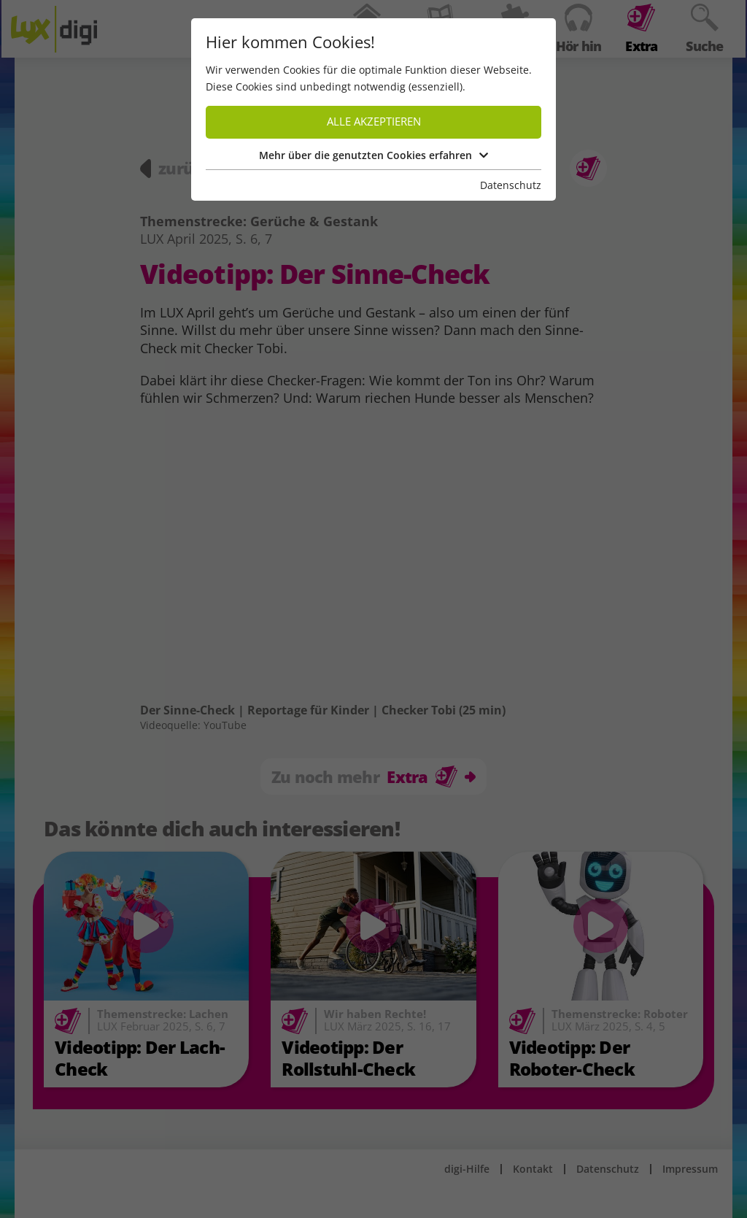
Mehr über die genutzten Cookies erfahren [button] (373, 155)
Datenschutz (510, 185)
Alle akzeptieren (374, 121)
